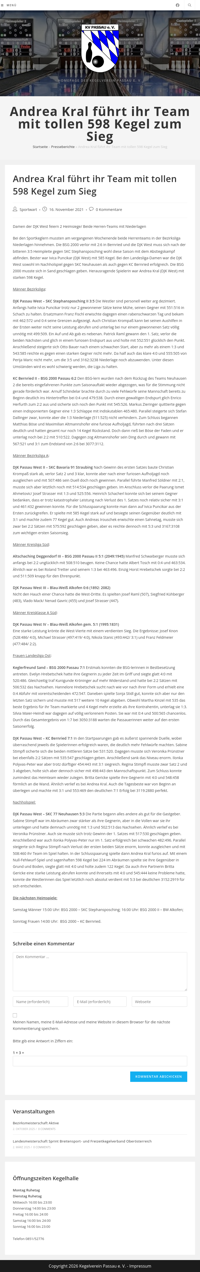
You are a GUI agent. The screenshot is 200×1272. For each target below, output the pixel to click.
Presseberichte (63, 146)
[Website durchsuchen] (189, 5)
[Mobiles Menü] (9, 5)
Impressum (140, 1266)
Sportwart (28, 209)
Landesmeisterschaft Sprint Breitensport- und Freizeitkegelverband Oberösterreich (82, 1141)
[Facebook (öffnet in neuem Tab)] (178, 5)
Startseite (40, 146)
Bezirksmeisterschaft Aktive (36, 1123)
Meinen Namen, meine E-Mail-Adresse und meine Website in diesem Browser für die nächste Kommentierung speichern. (91, 1025)
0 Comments (46, 1129)
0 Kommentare (109, 209)
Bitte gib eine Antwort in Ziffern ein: (43, 1040)
